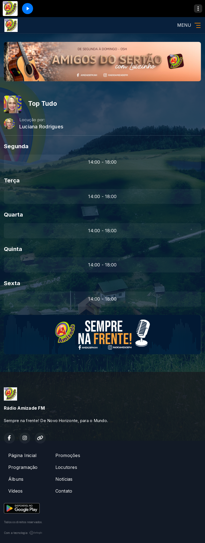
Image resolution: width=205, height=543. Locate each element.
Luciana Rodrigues (41, 126)
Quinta (13, 248)
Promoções (67, 455)
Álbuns (15, 479)
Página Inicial (22, 455)
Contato (63, 491)
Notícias (64, 479)
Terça (12, 180)
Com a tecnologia (23, 533)
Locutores (66, 467)
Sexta (12, 283)
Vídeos (15, 491)
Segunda (16, 146)
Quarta (13, 214)
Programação (23, 467)
